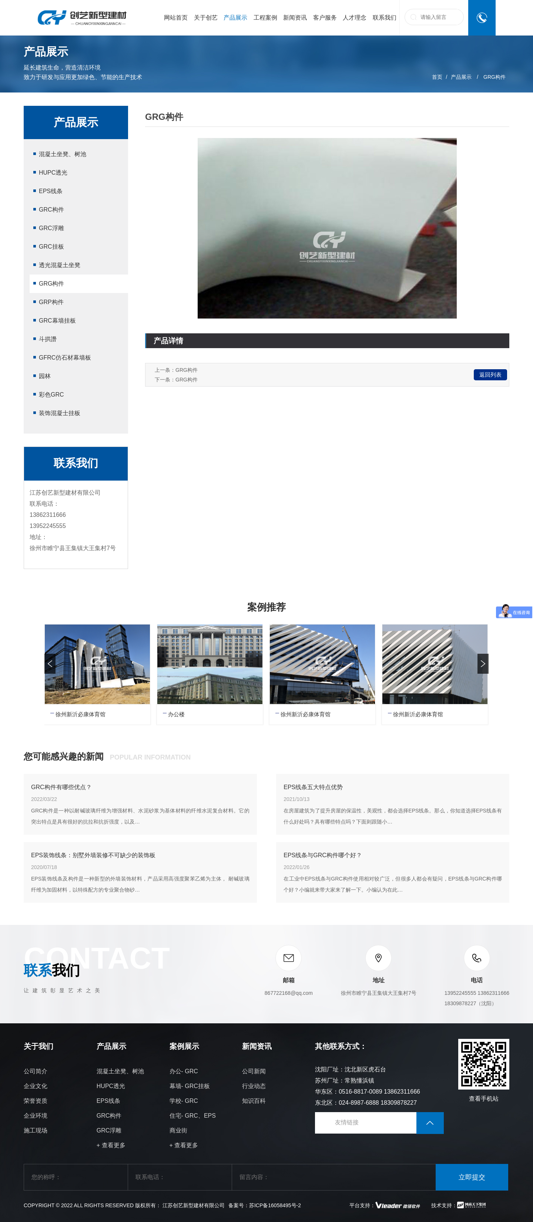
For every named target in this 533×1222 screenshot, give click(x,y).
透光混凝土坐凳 (59, 265)
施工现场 (35, 1130)
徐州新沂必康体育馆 (80, 714)
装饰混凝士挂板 (59, 413)
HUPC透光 (53, 172)
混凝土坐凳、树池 (62, 154)
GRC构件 (51, 209)
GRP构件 (51, 302)
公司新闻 (254, 1071)
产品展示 (461, 77)
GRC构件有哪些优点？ (61, 787)
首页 (437, 77)
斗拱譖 (48, 339)
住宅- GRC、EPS (193, 1115)
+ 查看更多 (111, 1145)
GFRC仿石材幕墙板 (65, 357)
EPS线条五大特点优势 (313, 787)
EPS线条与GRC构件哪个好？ (323, 855)
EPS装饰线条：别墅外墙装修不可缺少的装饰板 (93, 855)
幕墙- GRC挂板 (190, 1086)
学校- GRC (184, 1101)
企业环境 (35, 1115)
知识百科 (254, 1101)
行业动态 (254, 1086)
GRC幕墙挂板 (57, 320)
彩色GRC (51, 394)
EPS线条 (51, 191)
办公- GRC (184, 1071)
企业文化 (35, 1086)
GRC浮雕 (51, 228)
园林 (45, 376)
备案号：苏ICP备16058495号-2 (264, 1205)
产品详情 (168, 341)
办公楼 (176, 714)
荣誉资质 (35, 1101)
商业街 (178, 1130)
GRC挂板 (51, 246)
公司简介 (35, 1071)
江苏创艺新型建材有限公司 (193, 1205)
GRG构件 (494, 77)
